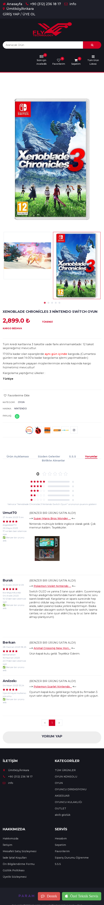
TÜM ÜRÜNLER (65, 770)
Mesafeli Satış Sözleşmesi (19, 851)
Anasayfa (12, 4)
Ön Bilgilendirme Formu (19, 864)
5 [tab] (59, 303)
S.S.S (72, 456)
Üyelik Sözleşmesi (15, 876)
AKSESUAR (62, 795)
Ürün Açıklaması (18, 456)
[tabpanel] (77, 265)
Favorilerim (62, 851)
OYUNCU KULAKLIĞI (68, 802)
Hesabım (61, 838)
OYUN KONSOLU (66, 776)
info (70, 4)
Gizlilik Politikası (13, 870)
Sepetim (60, 845)
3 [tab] (52, 303)
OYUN (21, 402)
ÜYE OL (28, 14)
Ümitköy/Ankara (18, 9)
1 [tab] (45, 303)
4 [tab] (56, 303)
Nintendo (20, 408)
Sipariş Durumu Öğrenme (72, 857)
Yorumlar (91, 456)
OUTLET (60, 808)
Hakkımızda (10, 838)
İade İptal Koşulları (15, 857)
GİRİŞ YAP (11, 14)
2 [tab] (48, 303)
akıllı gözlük (62, 814)
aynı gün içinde (56, 354)
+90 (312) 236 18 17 (43, 4)
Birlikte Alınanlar (53, 460)
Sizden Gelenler (49, 456)
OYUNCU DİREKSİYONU (70, 789)
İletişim (7, 845)
